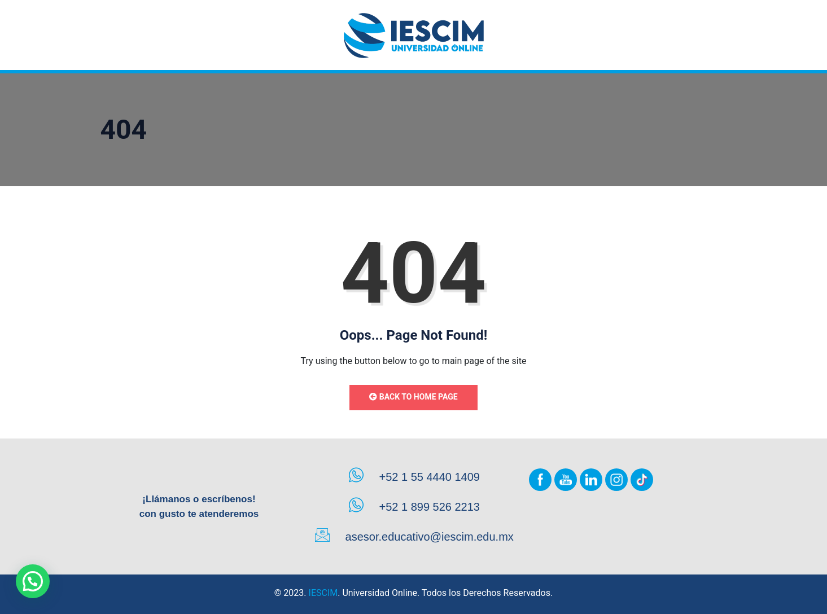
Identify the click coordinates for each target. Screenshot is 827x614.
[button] (33, 581)
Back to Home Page (413, 396)
